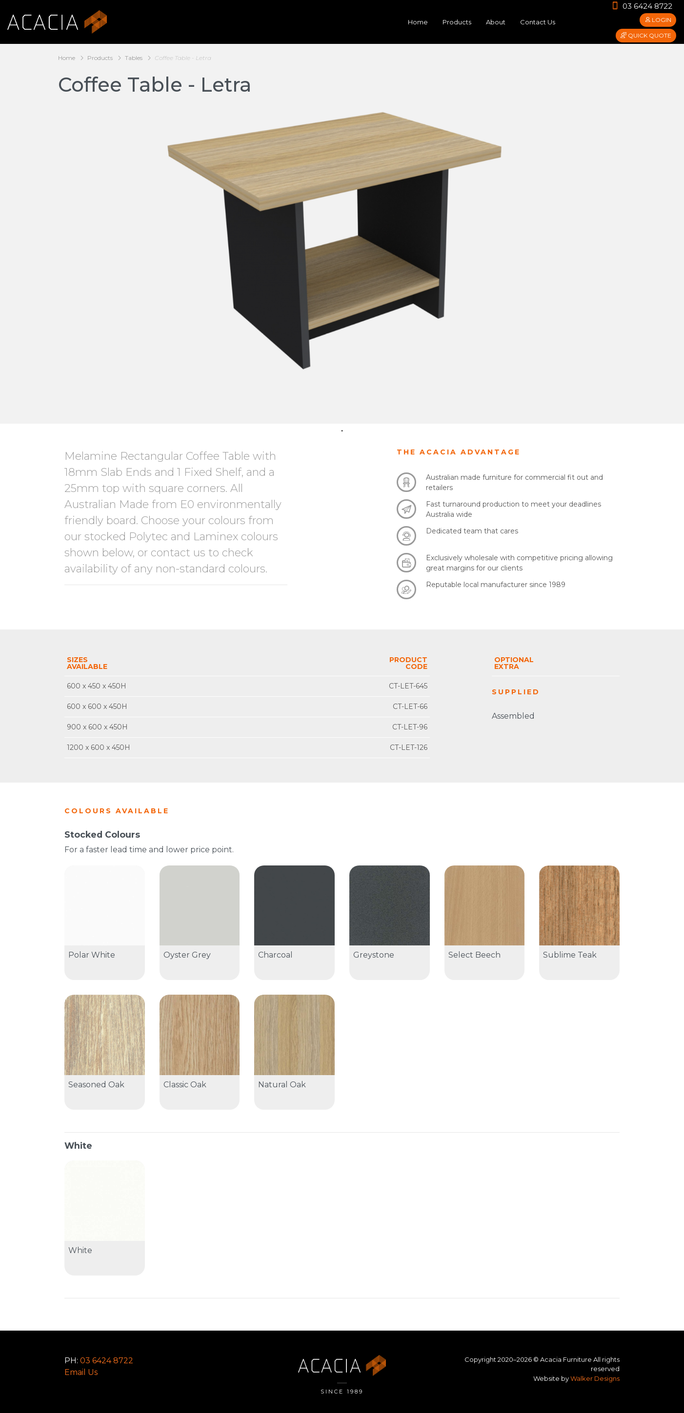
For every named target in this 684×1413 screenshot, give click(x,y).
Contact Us (537, 22)
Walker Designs (595, 1378)
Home (418, 22)
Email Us (81, 1372)
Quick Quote (646, 35)
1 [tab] (342, 431)
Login (657, 19)
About (495, 22)
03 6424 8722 (641, 6)
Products (457, 22)
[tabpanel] (342, 234)
